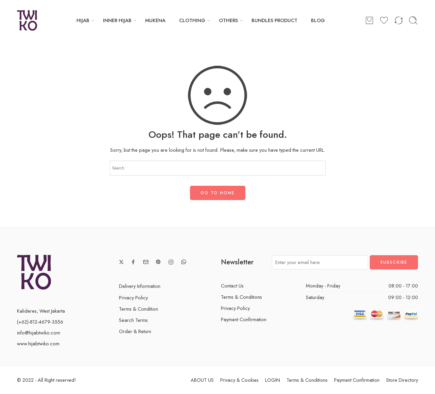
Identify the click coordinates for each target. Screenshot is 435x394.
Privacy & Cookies (239, 379)
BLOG (318, 20)
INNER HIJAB (117, 20)
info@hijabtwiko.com (38, 332)
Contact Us (232, 285)
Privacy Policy (133, 297)
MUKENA (155, 20)
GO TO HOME (218, 193)
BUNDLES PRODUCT (274, 20)
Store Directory (402, 379)
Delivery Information (139, 286)
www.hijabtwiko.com (38, 343)
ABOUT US (202, 379)
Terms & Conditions (241, 296)
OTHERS (228, 20)
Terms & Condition (138, 308)
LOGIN (272, 379)
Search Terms (133, 320)
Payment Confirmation (243, 319)
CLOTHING (192, 20)
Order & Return (135, 331)
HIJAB (82, 20)
